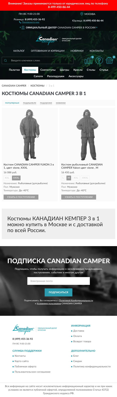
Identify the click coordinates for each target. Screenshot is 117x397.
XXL (7, 178)
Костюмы (30, 70)
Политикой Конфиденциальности (76, 300)
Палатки (14, 70)
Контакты (97, 51)
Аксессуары (76, 76)
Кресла (78, 70)
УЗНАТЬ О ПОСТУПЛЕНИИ (21, 197)
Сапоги (38, 76)
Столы (91, 70)
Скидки (77, 361)
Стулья (103, 70)
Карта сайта (22, 361)
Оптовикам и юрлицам (47, 51)
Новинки (77, 51)
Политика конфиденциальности (92, 367)
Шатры (64, 70)
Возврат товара (82, 341)
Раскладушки (55, 76)
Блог (76, 356)
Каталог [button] (19, 51)
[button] (29, 22)
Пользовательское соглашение (32, 372)
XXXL (16, 178)
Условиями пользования (49, 303)
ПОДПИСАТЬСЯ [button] (58, 292)
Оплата (77, 336)
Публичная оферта (25, 367)
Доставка (78, 331)
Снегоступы (48, 70)
